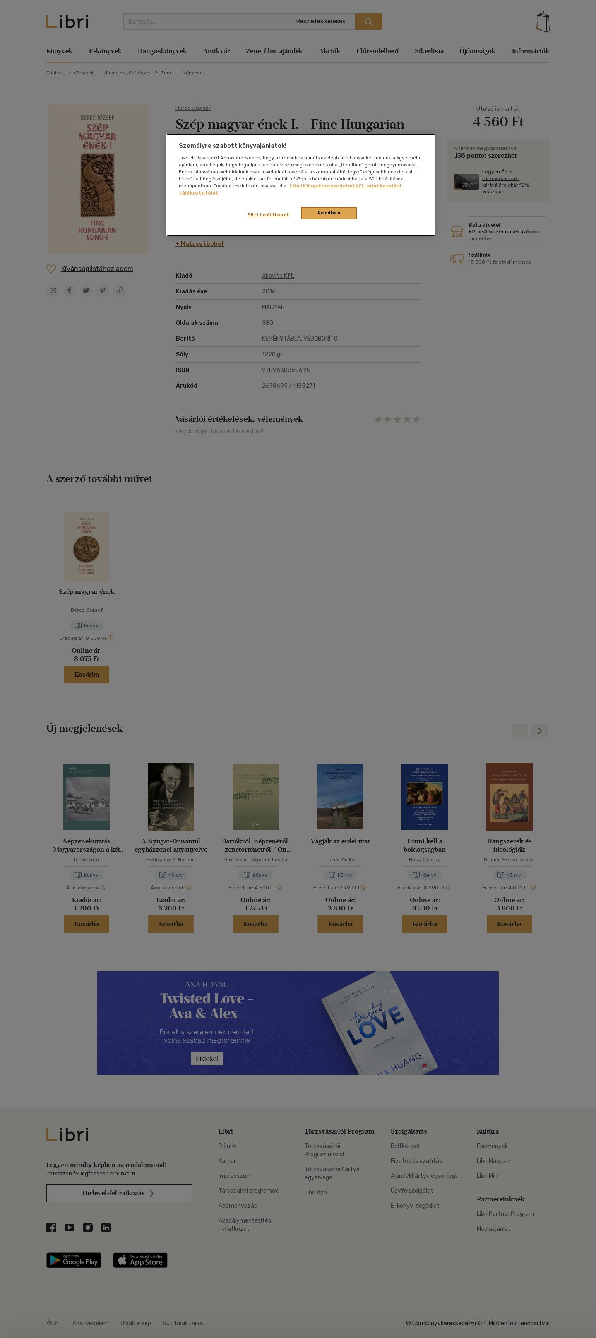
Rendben (329, 213)
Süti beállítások (268, 215)
